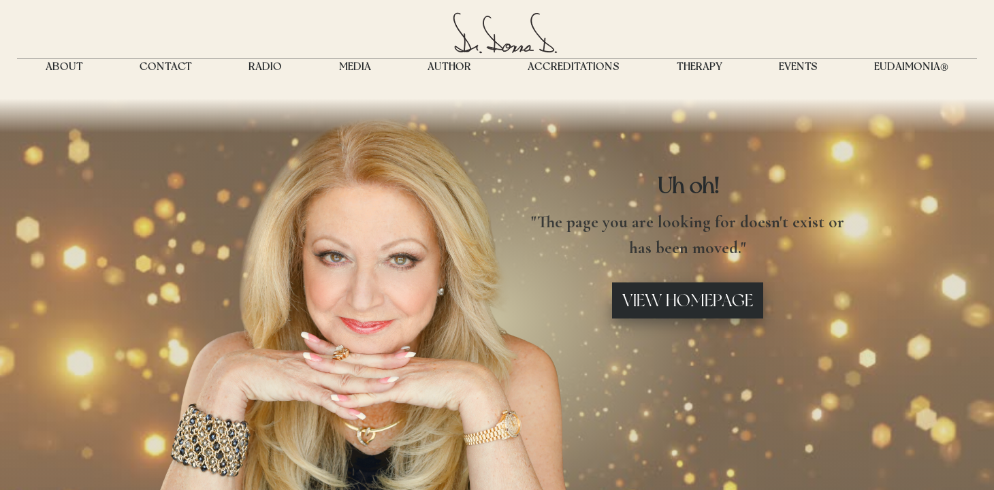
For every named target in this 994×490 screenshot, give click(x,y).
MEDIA (355, 67)
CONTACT (166, 67)
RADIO (265, 67)
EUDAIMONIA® (911, 67)
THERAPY (699, 67)
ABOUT (64, 67)
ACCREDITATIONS (574, 67)
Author (449, 67)
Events (798, 67)
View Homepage (687, 300)
